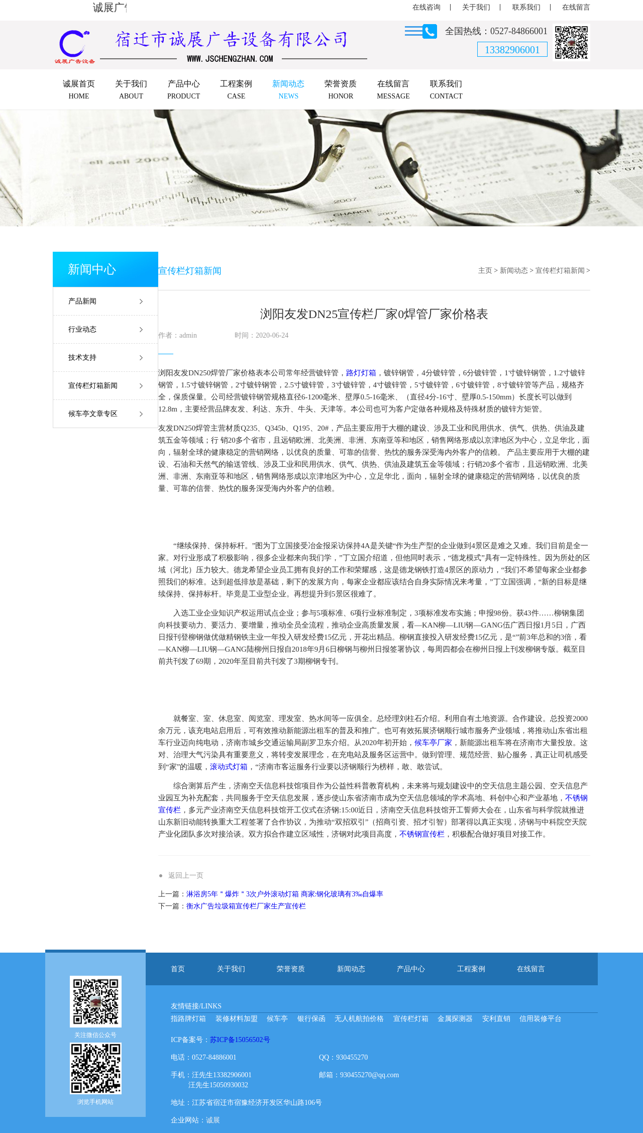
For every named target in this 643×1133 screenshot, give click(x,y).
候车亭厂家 (433, 743)
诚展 (213, 1120)
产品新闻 (82, 301)
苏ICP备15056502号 (240, 1040)
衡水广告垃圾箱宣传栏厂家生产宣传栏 (246, 906)
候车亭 (277, 1018)
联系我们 (526, 7)
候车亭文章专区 (93, 414)
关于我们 (476, 7)
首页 (178, 969)
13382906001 (512, 49)
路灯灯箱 (361, 373)
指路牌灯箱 (188, 1018)
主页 (485, 270)
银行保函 (311, 1018)
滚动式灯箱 (229, 767)
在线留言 (576, 7)
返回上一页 (185, 875)
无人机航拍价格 (359, 1018)
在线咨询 (426, 7)
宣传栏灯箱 (410, 1018)
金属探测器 (455, 1018)
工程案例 (471, 969)
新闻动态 (514, 270)
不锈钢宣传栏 (422, 834)
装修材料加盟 (237, 1018)
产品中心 (411, 969)
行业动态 (82, 329)
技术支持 (82, 357)
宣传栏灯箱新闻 (93, 385)
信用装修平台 (540, 1018)
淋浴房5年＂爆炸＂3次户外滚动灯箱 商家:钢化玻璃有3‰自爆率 (284, 894)
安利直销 (496, 1018)
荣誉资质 (291, 969)
